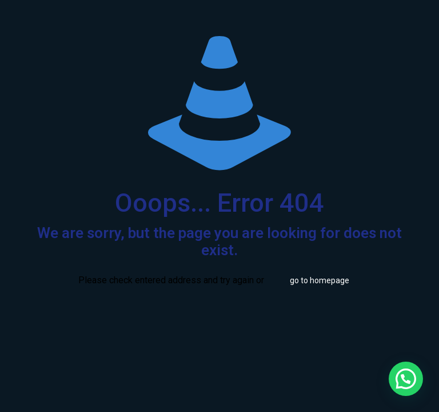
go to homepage (319, 280)
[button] (406, 379)
